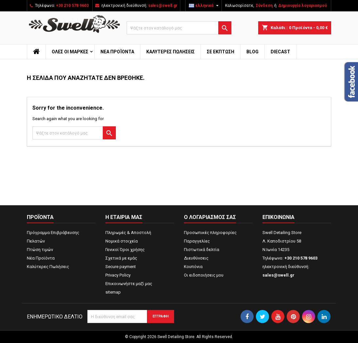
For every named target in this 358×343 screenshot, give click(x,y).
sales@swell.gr (162, 5)
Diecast (280, 51)
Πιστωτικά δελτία (201, 249)
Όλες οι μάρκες (70, 51)
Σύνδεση (264, 5)
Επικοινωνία (278, 217)
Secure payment (120, 266)
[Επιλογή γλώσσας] (204, 5)
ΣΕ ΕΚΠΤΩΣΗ (220, 51)
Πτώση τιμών (40, 249)
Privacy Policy (118, 275)
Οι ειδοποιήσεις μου (204, 275)
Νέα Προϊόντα (117, 51)
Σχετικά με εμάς (121, 258)
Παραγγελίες (197, 241)
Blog (252, 51)
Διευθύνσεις (196, 258)
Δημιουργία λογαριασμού (302, 5)
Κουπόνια (193, 266)
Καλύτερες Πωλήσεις (170, 51)
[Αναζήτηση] (179, 27)
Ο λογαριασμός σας (210, 217)
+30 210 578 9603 (72, 5)
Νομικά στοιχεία (121, 241)
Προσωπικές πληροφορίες (210, 232)
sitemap (113, 292)
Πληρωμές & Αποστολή (128, 232)
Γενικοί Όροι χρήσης (125, 249)
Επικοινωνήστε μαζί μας (128, 283)
